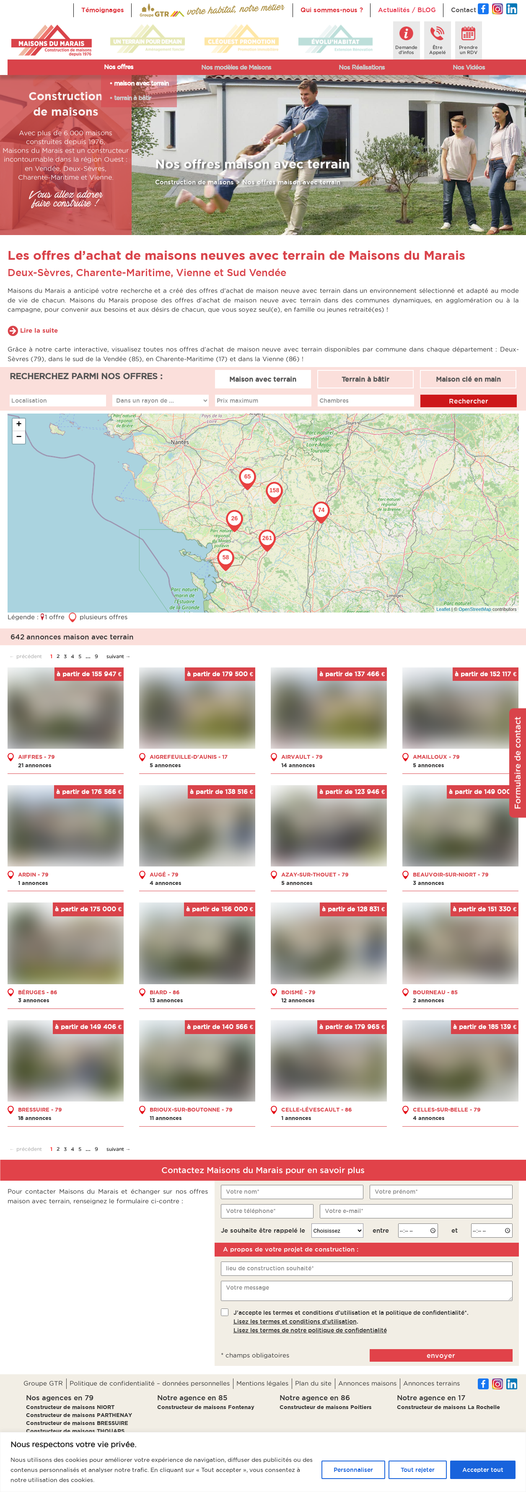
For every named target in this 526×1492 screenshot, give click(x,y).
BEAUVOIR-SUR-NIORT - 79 (451, 874)
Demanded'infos (406, 50)
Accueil (151, 9)
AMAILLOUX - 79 (436, 757)
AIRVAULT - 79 (302, 757)
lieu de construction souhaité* (270, 1268)
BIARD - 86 (165, 992)
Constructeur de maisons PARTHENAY (79, 1415)
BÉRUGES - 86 (37, 992)
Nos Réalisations (362, 67)
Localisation (29, 400)
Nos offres (118, 66)
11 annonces (166, 1118)
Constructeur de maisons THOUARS (75, 1431)
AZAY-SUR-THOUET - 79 (315, 874)
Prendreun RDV (468, 50)
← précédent (26, 656)
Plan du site (313, 1383)
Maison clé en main (468, 379)
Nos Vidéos (469, 67)
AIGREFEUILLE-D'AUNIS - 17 (189, 757)
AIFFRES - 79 (36, 757)
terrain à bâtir (132, 97)
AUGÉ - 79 (164, 874)
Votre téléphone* (251, 1211)
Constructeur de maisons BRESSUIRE (77, 1423)
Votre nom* (242, 1191)
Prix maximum (237, 400)
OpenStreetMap (475, 609)
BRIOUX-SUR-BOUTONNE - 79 (191, 1109)
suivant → (118, 656)
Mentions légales (262, 1383)
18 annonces (35, 1118)
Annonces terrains (431, 1383)
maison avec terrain (141, 83)
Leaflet (443, 609)
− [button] (18, 437)
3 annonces (428, 883)
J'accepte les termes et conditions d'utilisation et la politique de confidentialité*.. (351, 1321)
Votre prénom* (396, 1191)
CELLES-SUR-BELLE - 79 (447, 1109)
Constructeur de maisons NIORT (70, 1407)
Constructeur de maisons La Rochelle (448, 1407)
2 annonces (428, 1000)
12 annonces (298, 1000)
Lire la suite (39, 330)
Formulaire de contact (517, 762)
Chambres (334, 400)
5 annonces (165, 765)
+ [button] (18, 425)
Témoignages (102, 9)
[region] (263, 1462)
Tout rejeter (418, 1469)
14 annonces (298, 765)
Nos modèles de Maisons (236, 67)
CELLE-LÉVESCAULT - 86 (316, 1109)
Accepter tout (482, 1469)
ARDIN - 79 (33, 874)
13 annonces (166, 1000)
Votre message (247, 1287)
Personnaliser (353, 1469)
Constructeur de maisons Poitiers (326, 1407)
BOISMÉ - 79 (298, 992)
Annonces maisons (367, 1383)
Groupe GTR (43, 1383)
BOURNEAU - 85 (435, 992)
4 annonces (165, 883)
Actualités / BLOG (407, 9)
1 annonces (33, 883)
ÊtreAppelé (437, 50)
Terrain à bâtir (365, 379)
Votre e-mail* (344, 1211)
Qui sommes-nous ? (332, 9)
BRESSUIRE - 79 (40, 1109)
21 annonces (35, 765)
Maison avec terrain (262, 379)
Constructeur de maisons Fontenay (205, 1407)
